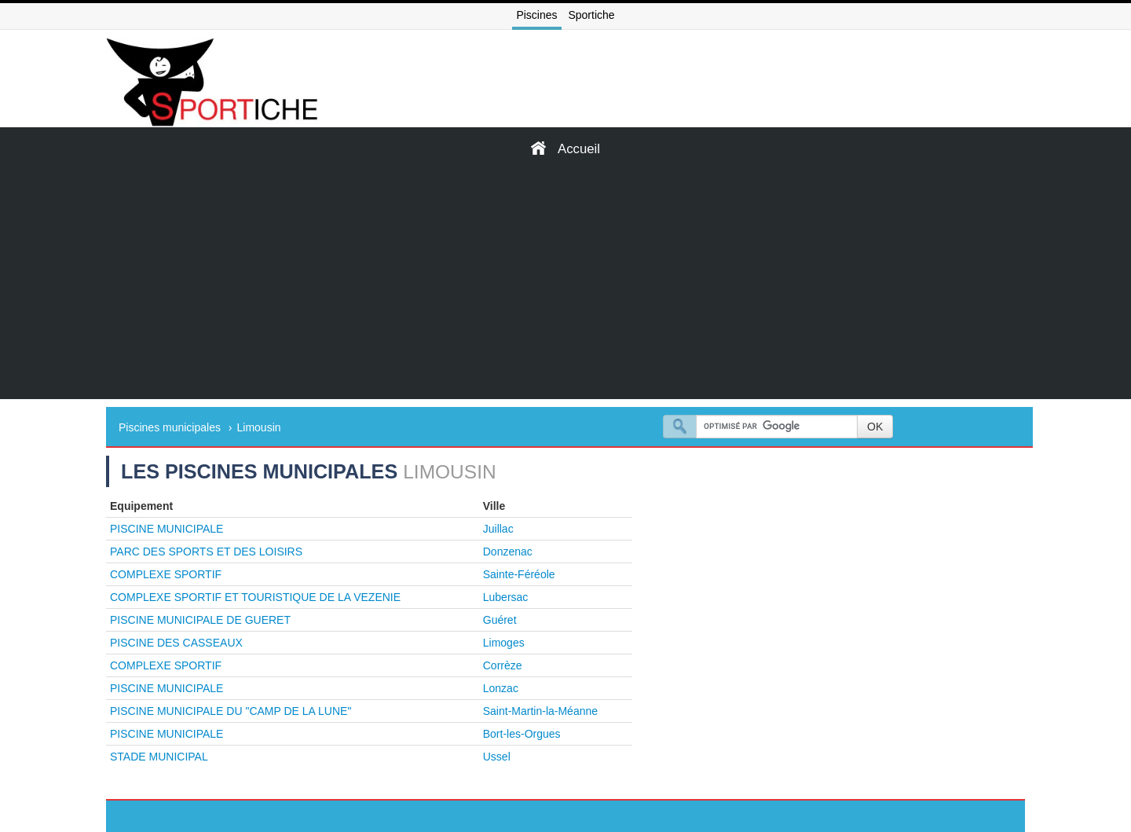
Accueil (565, 148)
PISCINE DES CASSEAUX (176, 642)
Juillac (498, 528)
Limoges (504, 642)
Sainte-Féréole (519, 574)
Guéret (500, 620)
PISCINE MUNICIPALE (166, 528)
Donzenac (508, 551)
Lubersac (506, 597)
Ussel (497, 756)
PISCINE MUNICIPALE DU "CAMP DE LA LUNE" (230, 711)
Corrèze (502, 665)
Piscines (536, 15)
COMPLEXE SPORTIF (165, 574)
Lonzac (500, 688)
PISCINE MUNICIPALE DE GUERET (200, 620)
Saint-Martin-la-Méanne (540, 711)
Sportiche (591, 15)
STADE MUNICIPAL (159, 756)
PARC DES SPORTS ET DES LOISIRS (206, 551)
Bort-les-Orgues (522, 734)
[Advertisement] (565, 289)
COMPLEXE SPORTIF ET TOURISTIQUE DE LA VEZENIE (255, 597)
